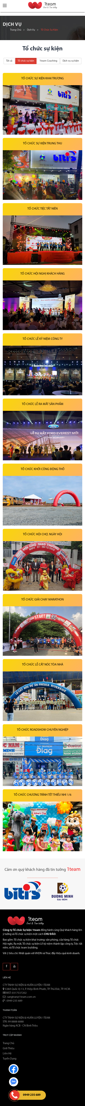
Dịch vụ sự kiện (71, 61)
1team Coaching (48, 61)
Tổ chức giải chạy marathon (42, 599)
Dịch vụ (31, 30)
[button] (5, 6)
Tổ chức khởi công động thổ (42, 469)
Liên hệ (7, 1053)
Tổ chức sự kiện (26, 61)
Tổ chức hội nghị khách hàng (42, 273)
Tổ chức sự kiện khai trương (42, 78)
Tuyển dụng (9, 1058)
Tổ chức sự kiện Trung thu (42, 143)
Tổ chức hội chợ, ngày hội (42, 534)
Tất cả (9, 61)
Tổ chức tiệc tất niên (42, 208)
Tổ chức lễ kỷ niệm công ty (43, 339)
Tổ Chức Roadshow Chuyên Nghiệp (42, 729)
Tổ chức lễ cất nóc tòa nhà (42, 664)
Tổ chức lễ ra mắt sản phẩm (42, 404)
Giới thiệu (8, 1048)
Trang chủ (15, 30)
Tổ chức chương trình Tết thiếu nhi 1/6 (42, 794)
